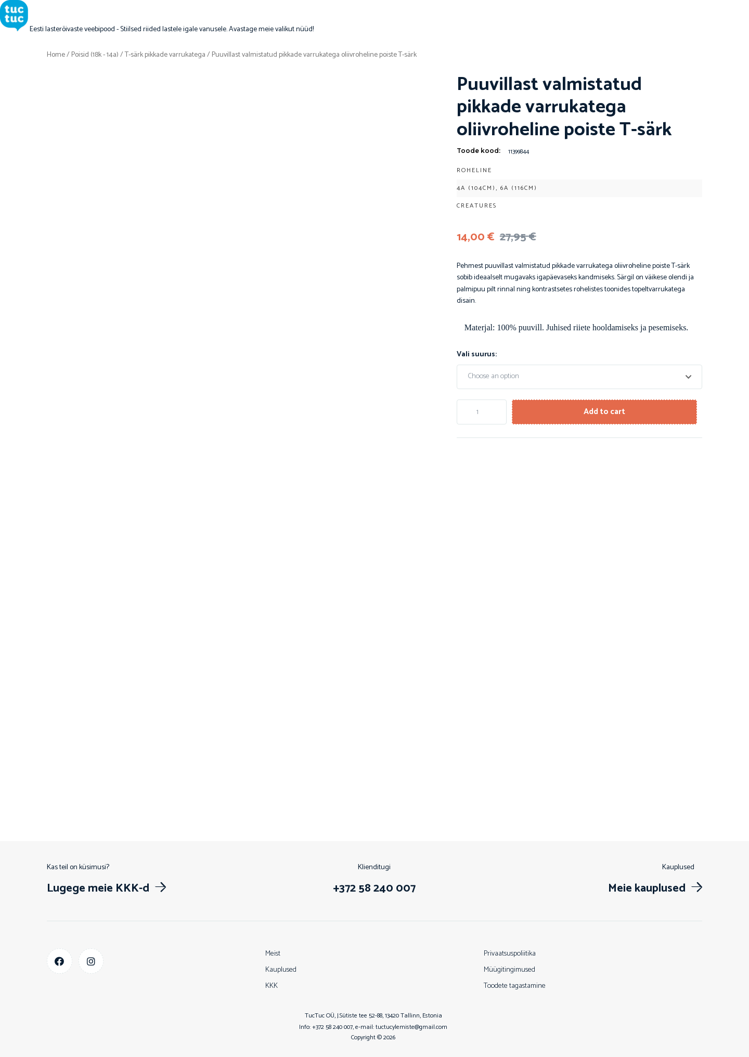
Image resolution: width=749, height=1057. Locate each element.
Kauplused (280, 969)
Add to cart (608, 412)
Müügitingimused (509, 969)
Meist (272, 953)
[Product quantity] (483, 411)
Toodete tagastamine (515, 986)
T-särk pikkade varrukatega (165, 55)
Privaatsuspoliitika (510, 953)
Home (56, 55)
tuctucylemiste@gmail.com (411, 1027)
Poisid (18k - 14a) (95, 55)
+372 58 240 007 (332, 1027)
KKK (271, 986)
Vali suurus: (477, 354)
